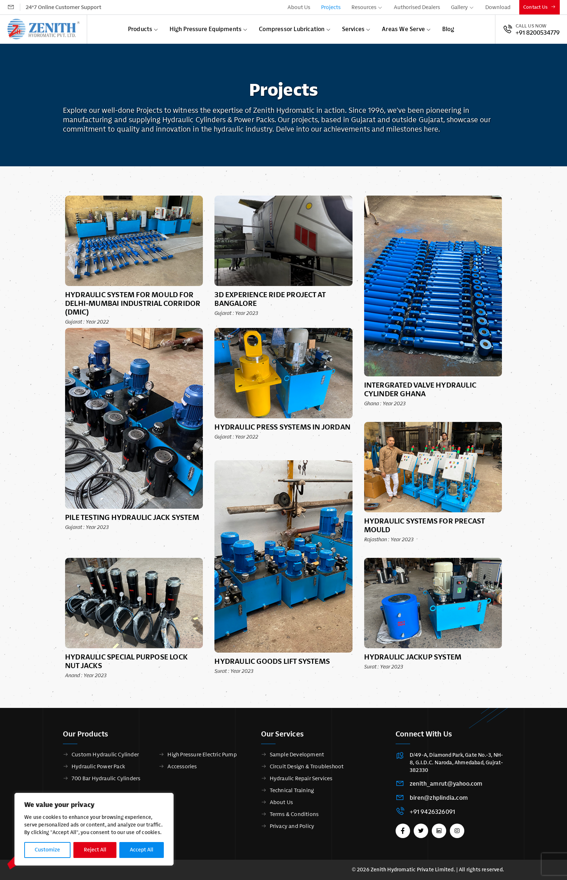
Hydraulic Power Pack (98, 766)
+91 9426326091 (432, 811)
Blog (448, 29)
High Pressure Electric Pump (201, 754)
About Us (298, 7)
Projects (331, 7)
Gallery (459, 7)
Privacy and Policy (292, 826)
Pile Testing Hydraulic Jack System (132, 517)
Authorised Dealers (417, 7)
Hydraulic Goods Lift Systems (272, 661)
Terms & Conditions (294, 814)
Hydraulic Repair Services (301, 778)
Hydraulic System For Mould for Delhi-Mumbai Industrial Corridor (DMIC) (132, 303)
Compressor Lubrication (291, 29)
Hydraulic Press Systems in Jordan (282, 427)
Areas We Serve (403, 29)
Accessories (182, 766)
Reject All (95, 850)
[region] (94, 829)
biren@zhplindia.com (439, 797)
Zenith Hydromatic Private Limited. (413, 870)
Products (140, 29)
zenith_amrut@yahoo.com (446, 783)
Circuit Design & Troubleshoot (307, 766)
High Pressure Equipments (206, 29)
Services (353, 29)
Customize (47, 850)
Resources (363, 7)
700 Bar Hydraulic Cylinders (106, 778)
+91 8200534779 (538, 33)
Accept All (141, 850)
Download (498, 7)
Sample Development (297, 754)
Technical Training (292, 790)
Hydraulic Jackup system (413, 657)
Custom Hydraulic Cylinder (105, 754)
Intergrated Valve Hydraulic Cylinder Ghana (420, 389)
